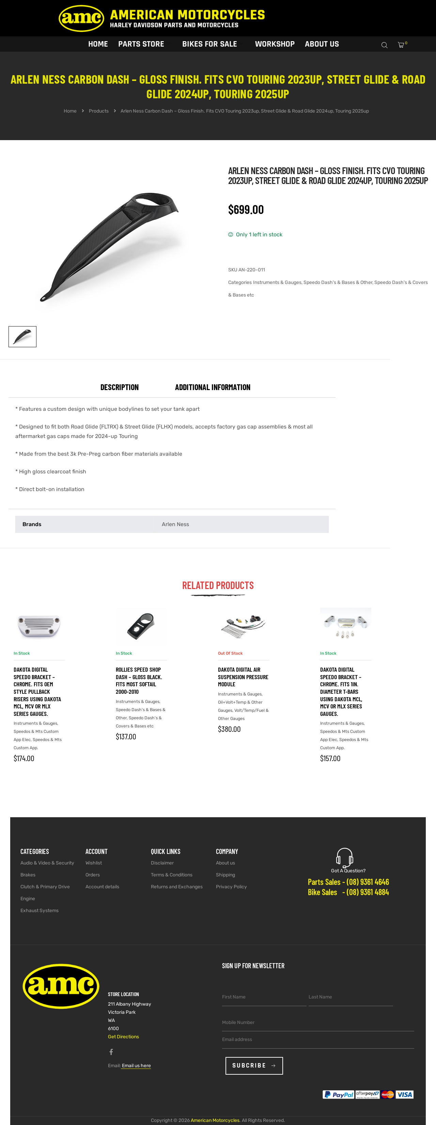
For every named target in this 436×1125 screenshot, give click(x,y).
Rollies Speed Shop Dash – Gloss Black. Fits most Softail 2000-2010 (139, 680)
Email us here (136, 1066)
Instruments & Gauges (277, 282)
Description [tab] (119, 387)
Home (98, 43)
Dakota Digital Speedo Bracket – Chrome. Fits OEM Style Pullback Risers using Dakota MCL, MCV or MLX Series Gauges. (37, 691)
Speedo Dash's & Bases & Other (337, 282)
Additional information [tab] (212, 387)
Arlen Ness (175, 524)
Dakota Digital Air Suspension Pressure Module (243, 677)
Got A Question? (348, 871)
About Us (322, 43)
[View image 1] (22, 336)
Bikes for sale (212, 43)
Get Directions (123, 1037)
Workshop (275, 43)
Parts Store (144, 43)
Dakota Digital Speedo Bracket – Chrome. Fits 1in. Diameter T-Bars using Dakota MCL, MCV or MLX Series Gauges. (341, 691)
